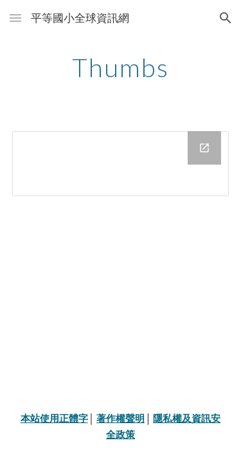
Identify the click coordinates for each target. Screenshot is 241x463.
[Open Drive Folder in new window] (204, 148)
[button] (15, 17)
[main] (120, 67)
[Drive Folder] (120, 163)
